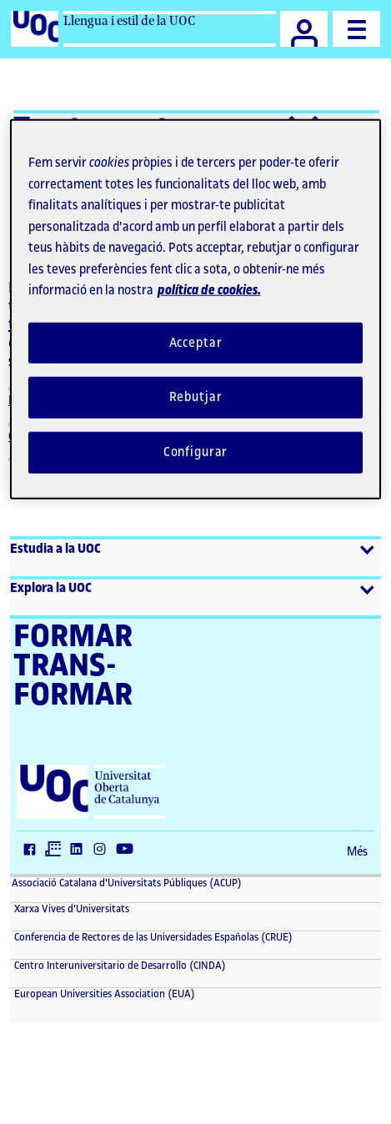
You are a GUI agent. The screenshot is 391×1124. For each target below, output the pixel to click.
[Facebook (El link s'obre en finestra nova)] (33, 850)
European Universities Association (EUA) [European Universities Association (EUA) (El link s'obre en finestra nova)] (103, 994)
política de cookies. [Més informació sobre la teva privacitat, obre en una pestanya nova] (209, 291)
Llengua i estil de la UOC (129, 20)
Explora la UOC (51, 588)
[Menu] (356, 29)
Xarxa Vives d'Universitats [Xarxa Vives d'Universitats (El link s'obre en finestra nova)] (70, 909)
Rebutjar (196, 397)
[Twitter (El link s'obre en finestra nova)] (57, 850)
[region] (196, 309)
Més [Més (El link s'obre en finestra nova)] (357, 852)
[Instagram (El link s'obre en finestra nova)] (103, 850)
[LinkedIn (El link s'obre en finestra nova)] (80, 850)
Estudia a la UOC (55, 549)
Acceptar (196, 342)
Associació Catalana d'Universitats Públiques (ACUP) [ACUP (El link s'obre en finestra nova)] (127, 883)
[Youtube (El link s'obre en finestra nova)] (128, 850)
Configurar (195, 452)
